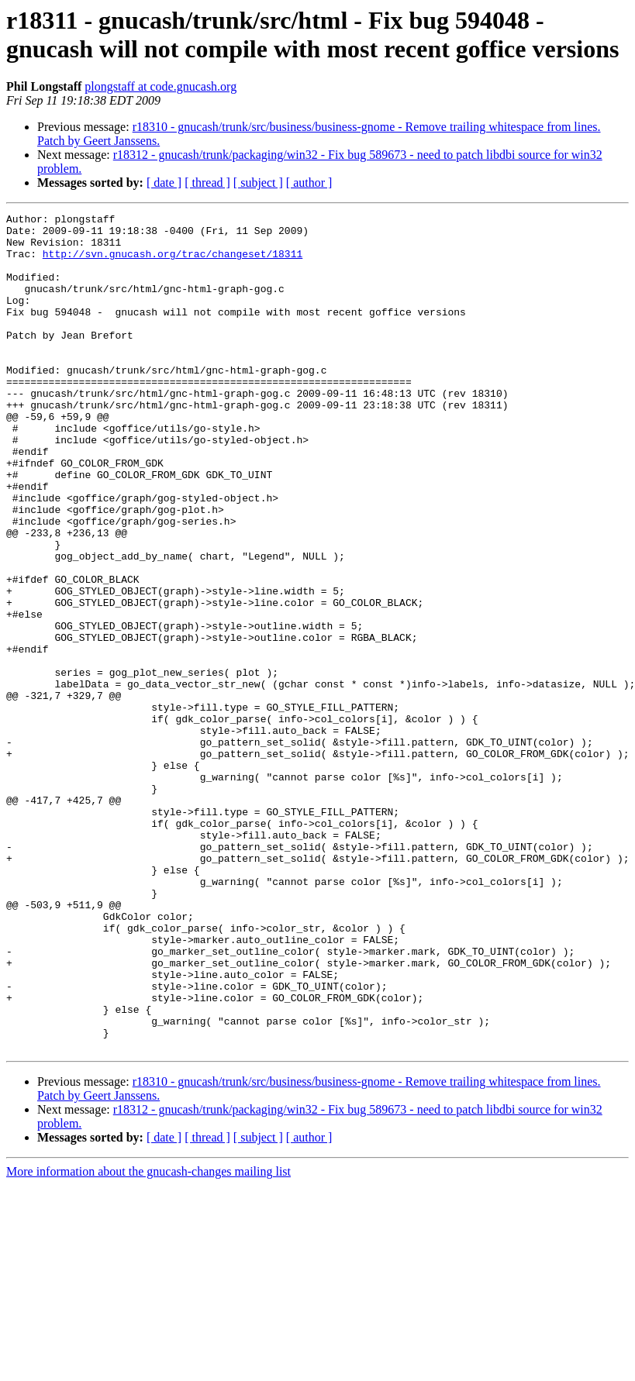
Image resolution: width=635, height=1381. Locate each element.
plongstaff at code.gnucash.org (160, 86)
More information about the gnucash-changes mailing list (148, 1338)
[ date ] (164, 182)
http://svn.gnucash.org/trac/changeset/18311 (172, 263)
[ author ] (309, 182)
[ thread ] (207, 182)
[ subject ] (258, 182)
